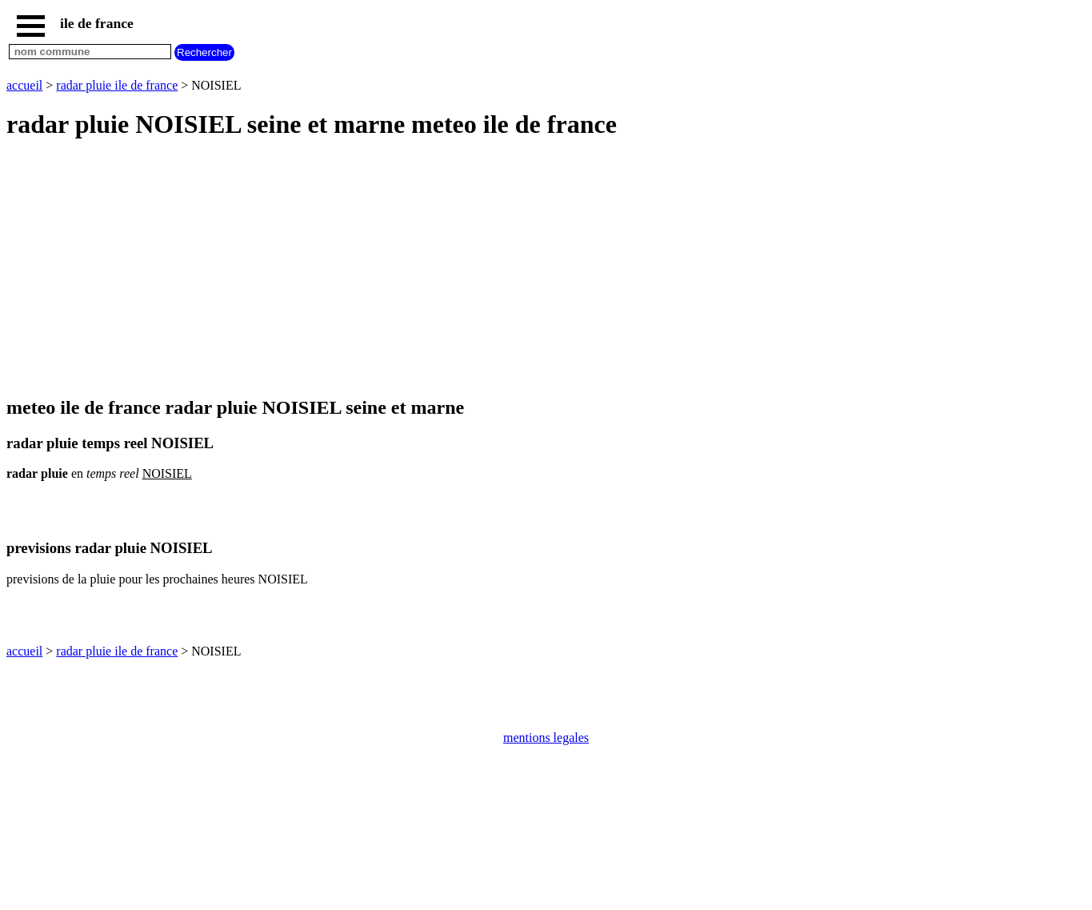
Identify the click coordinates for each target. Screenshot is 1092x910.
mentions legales (546, 737)
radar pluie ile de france (117, 85)
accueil (24, 85)
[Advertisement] (486, 269)
